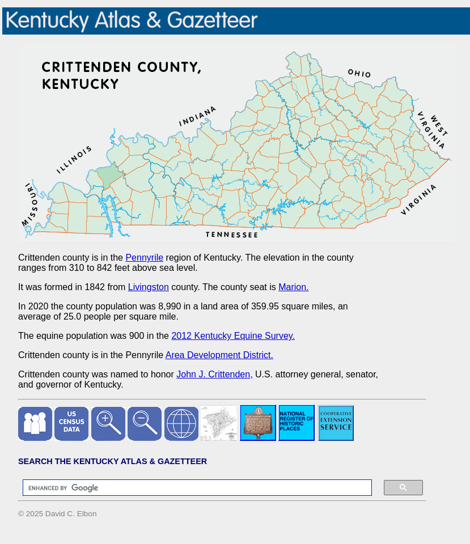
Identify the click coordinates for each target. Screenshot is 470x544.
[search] (191, 488)
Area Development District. (219, 355)
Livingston (148, 287)
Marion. (293, 287)
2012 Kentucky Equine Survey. (233, 336)
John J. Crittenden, (214, 374)
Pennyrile (144, 257)
